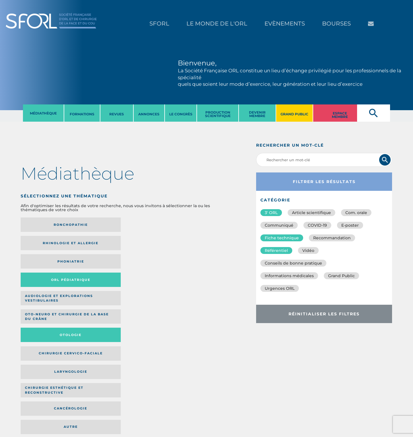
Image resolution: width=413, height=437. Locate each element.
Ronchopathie (44, 225)
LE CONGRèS (180, 114)
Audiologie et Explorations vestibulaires (42, 247)
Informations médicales (289, 275)
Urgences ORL (280, 288)
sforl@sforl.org (104, 401)
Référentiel (276, 250)
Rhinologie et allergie (92, 224)
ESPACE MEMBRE (340, 115)
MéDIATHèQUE (43, 113)
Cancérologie (144, 272)
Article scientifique (311, 212)
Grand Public (341, 275)
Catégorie (138, 310)
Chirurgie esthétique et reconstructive (94, 272)
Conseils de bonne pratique (293, 263)
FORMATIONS (82, 114)
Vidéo (308, 250)
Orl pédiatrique (190, 224)
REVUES (116, 114)
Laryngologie (43, 272)
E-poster (350, 225)
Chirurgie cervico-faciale (188, 247)
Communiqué (279, 225)
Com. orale (356, 212)
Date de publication (204, 310)
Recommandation (332, 237)
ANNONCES (148, 114)
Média (170, 310)
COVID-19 (317, 225)
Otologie (144, 247)
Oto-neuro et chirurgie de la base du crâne (91, 247)
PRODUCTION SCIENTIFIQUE (218, 114)
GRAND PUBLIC (294, 114)
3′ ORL (271, 212)
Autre (195, 272)
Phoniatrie (144, 225)
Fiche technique (282, 237)
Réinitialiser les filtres (324, 313)
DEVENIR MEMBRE (257, 114)
